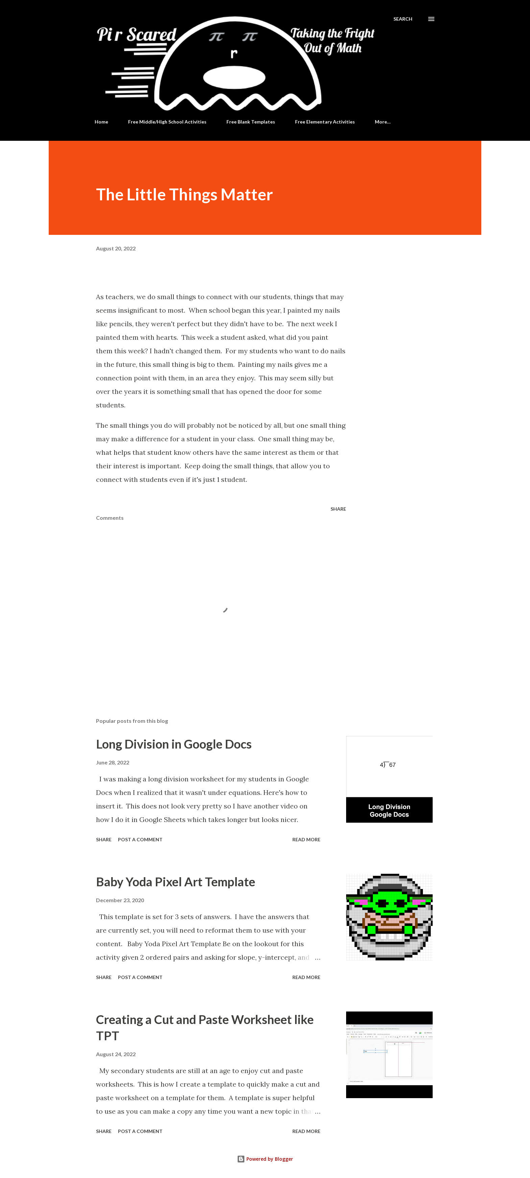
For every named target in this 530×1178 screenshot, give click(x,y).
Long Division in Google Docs (174, 743)
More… (383, 122)
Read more (306, 839)
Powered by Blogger (265, 1159)
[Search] (402, 19)
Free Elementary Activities (325, 122)
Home (101, 122)
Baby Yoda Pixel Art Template (175, 881)
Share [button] (338, 509)
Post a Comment (140, 839)
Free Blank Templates (250, 122)
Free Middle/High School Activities (167, 122)
